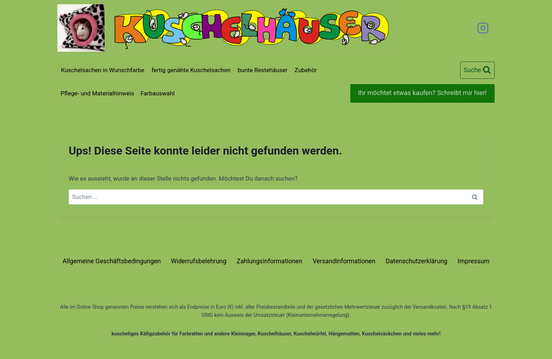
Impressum (474, 261)
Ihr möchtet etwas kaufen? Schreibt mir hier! (422, 93)
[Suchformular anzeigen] (477, 70)
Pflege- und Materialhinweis (97, 93)
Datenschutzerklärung (416, 261)
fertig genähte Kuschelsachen (190, 70)
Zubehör (306, 70)
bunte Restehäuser (262, 70)
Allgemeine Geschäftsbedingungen (112, 261)
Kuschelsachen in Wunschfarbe (102, 70)
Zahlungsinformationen (269, 261)
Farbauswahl (157, 93)
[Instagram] (483, 28)
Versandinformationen (344, 261)
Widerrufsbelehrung (198, 261)
